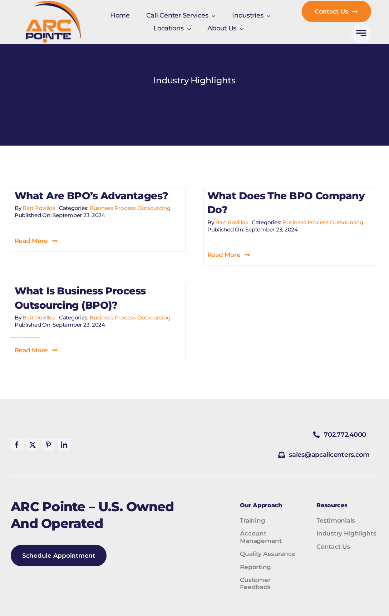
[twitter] (32, 445)
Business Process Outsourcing (130, 208)
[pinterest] (48, 445)
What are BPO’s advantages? (91, 196)
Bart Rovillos (39, 208)
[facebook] (17, 445)
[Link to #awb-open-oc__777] (361, 33)
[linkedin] (64, 445)
